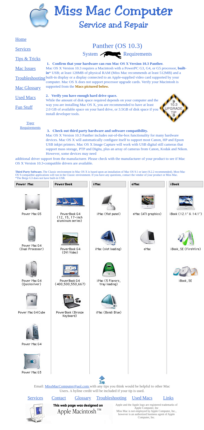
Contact (59, 397)
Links (168, 397)
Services (35, 397)
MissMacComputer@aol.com (67, 386)
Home (20, 39)
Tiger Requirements (30, 125)
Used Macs (142, 397)
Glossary (83, 397)
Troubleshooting (111, 397)
